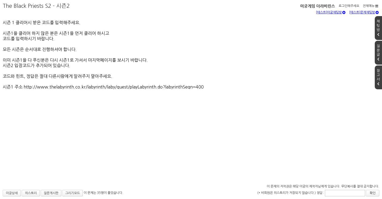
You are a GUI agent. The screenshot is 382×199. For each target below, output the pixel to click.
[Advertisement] (191, 142)
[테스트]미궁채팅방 (331, 12)
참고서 (378, 77)
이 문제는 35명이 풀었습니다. (103, 192)
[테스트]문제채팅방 (364, 12)
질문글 (378, 52)
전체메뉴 (370, 6)
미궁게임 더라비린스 (317, 6)
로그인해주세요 (349, 6)
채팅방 (378, 28)
